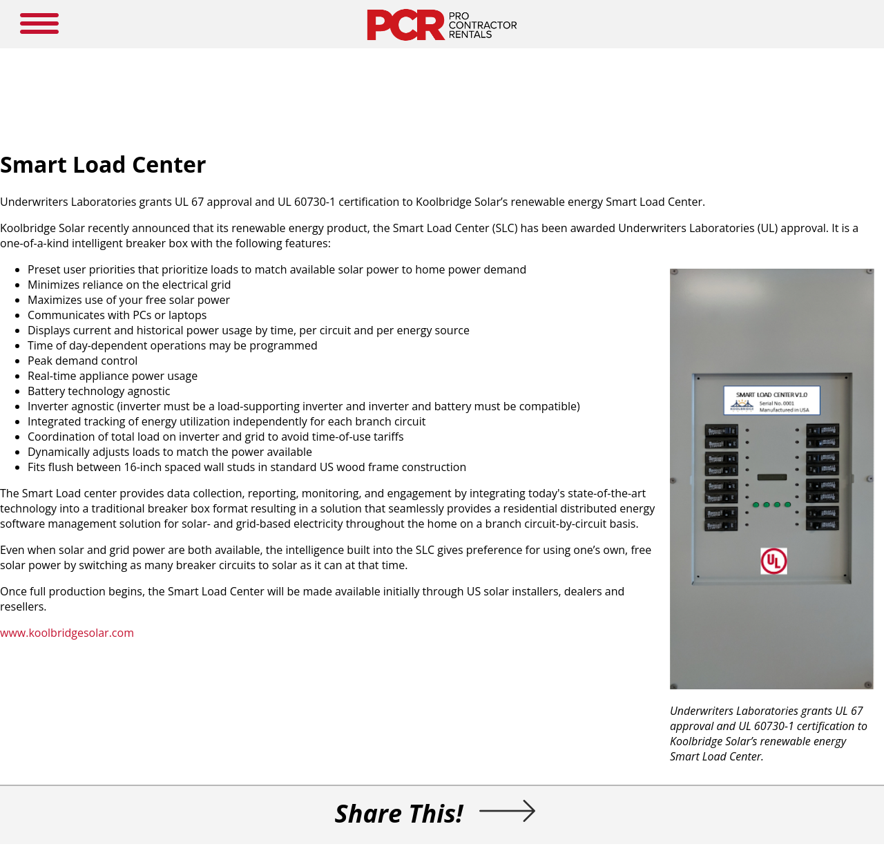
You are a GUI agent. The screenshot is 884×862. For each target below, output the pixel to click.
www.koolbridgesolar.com (67, 632)
